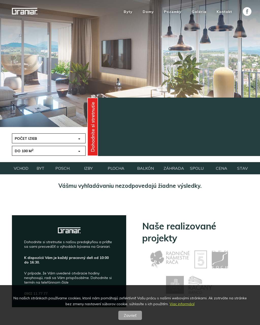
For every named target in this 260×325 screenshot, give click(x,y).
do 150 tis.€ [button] (107, 138)
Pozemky (173, 12)
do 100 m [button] (24, 150)
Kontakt (224, 12)
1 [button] (178, 138)
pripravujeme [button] (190, 151)
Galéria (199, 12)
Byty (128, 12)
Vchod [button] (103, 151)
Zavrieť (130, 315)
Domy (148, 12)
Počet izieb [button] (26, 138)
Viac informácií (182, 304)
